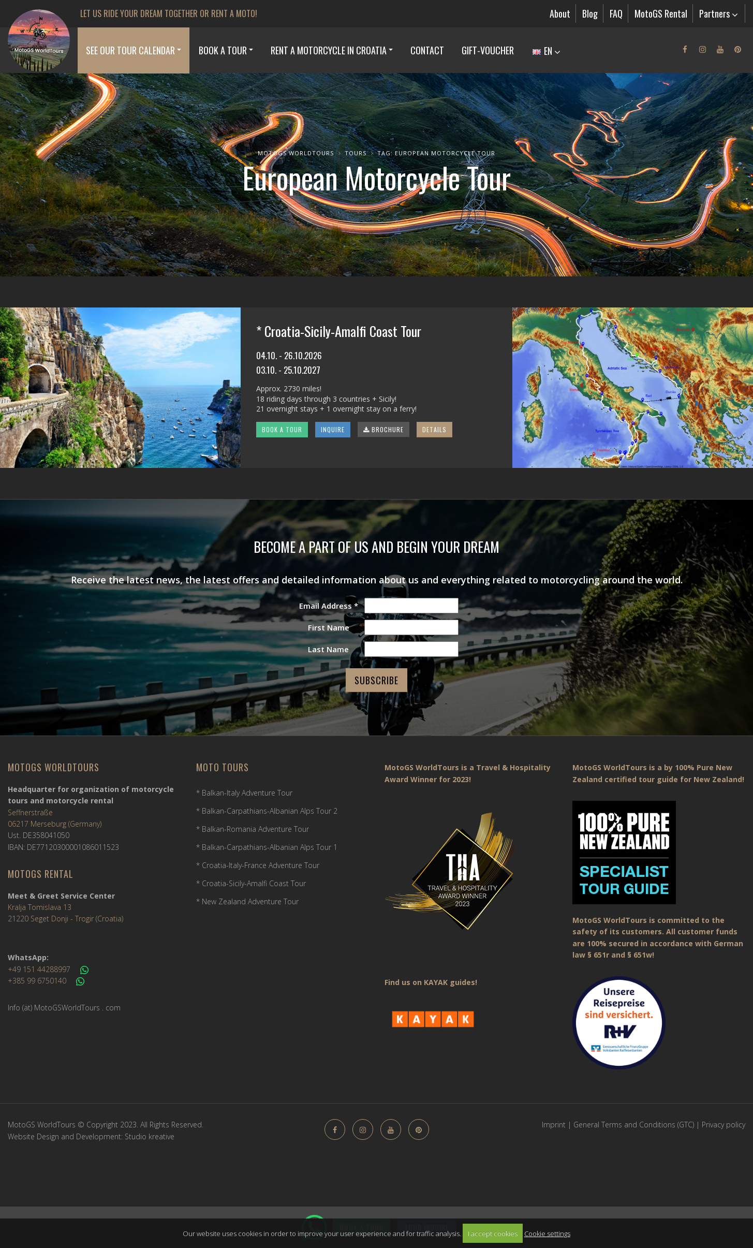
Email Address (328, 605)
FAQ (616, 13)
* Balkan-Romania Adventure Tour (252, 829)
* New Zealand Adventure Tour (247, 901)
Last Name (328, 649)
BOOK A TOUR (282, 429)
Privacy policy (723, 1124)
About (560, 13)
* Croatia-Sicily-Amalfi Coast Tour (251, 883)
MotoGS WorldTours (296, 153)
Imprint (554, 1124)
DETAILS (434, 429)
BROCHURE (383, 429)
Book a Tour (223, 50)
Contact (427, 50)
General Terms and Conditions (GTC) (633, 1124)
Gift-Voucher (488, 50)
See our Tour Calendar (130, 50)
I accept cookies (493, 1233)
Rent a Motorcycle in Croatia (329, 50)
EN (546, 50)
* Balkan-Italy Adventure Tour (244, 793)
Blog (590, 13)
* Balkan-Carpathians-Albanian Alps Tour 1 (266, 847)
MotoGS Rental (660, 13)
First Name (328, 627)
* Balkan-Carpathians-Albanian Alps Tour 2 (266, 811)
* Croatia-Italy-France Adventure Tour (257, 865)
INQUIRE (333, 429)
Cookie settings (547, 1233)
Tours (355, 153)
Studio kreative (149, 1136)
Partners (718, 13)
